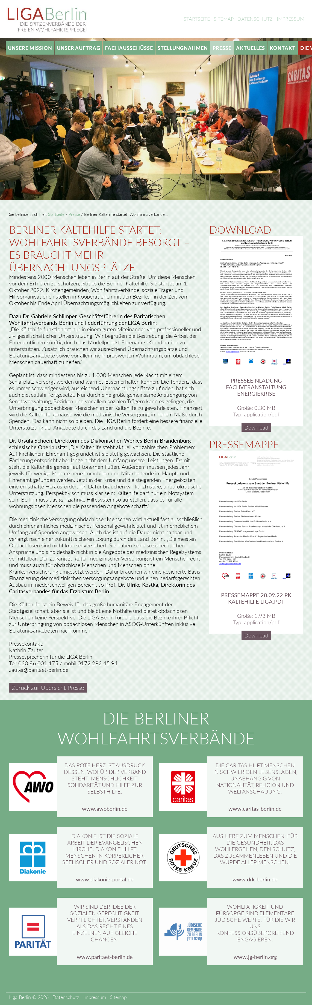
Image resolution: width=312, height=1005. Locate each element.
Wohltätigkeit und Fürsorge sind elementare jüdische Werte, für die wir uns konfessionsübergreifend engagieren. (255, 923)
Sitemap (224, 19)
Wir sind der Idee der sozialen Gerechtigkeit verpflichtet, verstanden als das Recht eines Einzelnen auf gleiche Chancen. (104, 923)
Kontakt (282, 48)
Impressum (290, 19)
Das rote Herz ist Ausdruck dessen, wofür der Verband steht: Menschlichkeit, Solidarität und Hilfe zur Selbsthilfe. (105, 778)
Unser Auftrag (78, 48)
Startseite (197, 19)
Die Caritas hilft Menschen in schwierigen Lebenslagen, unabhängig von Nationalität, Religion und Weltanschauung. (255, 778)
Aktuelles (250, 48)
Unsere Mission (30, 48)
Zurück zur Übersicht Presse (48, 687)
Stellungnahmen (183, 48)
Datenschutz (255, 19)
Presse (222, 48)
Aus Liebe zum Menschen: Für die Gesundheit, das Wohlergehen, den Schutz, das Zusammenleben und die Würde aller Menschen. (255, 849)
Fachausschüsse (129, 48)
